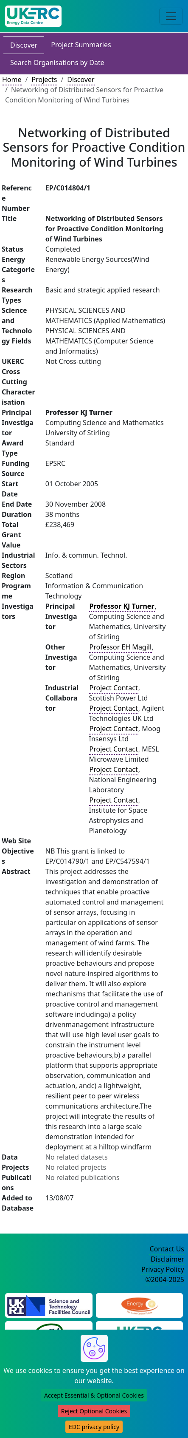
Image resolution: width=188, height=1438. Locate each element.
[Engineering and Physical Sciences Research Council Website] (139, 1304)
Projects (44, 79)
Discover (23, 45)
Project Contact (114, 687)
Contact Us (167, 1249)
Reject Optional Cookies (94, 1411)
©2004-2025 (164, 1279)
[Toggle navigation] (171, 16)
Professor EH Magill (121, 647)
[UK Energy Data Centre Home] (33, 16)
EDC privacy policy (94, 1427)
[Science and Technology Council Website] (48, 1304)
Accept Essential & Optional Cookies (94, 1395)
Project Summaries (81, 44)
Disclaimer (167, 1259)
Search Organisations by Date (57, 62)
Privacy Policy (162, 1269)
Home (12, 79)
